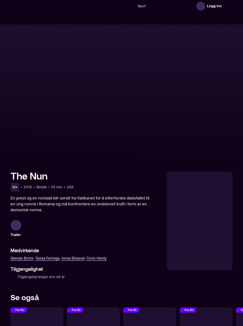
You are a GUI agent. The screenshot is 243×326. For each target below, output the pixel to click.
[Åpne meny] (228, 6)
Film (186, 6)
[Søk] (86, 6)
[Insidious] (206, 248)
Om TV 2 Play (109, 296)
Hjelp (161, 296)
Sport (99, 6)
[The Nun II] (37, 248)
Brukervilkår (179, 296)
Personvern (201, 296)
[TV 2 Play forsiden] (43, 6)
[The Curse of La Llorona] (149, 248)
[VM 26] (143, 6)
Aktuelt (129, 296)
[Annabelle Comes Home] (93, 248)
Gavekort (146, 296)
